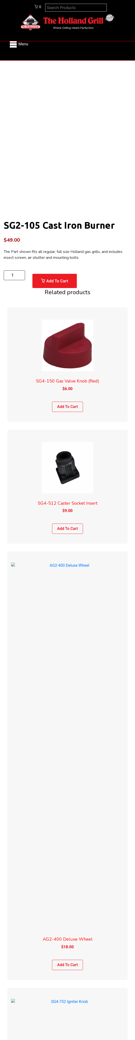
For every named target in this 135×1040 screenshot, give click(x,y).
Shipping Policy (67, 947)
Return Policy (67, 956)
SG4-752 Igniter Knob (67, 747)
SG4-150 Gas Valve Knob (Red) (67, 381)
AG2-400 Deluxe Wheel (68, 625)
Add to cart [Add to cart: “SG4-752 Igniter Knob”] (67, 772)
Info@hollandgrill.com (67, 887)
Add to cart (57, 281)
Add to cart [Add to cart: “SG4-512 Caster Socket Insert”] (67, 528)
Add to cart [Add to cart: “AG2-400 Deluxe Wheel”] (67, 650)
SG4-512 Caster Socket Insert (67, 503)
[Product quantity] (14, 275)
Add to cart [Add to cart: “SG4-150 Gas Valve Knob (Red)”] (67, 406)
